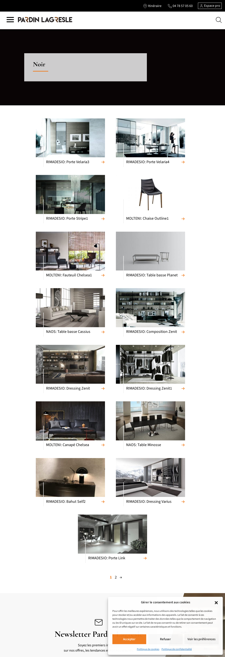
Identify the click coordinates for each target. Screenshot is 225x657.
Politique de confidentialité (176, 649)
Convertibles (19, 567)
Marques (104, 560)
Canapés (16, 553)
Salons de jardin (63, 619)
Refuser (165, 639)
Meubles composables (25, 581)
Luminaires (60, 605)
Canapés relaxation (23, 560)
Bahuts (15, 588)
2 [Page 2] (116, 407)
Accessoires (60, 612)
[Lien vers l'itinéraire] (152, 6)
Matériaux (104, 553)
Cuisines (58, 553)
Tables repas (19, 595)
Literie (57, 586)
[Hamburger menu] (10, 20)
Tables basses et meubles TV (29, 609)
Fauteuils (17, 574)
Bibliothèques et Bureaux (27, 616)
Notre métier (106, 592)
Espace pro (209, 5)
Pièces (102, 567)
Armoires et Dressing (66, 567)
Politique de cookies (148, 649)
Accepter (129, 639)
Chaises (16, 602)
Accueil (103, 585)
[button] (216, 602)
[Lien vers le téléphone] (179, 6)
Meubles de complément (69, 560)
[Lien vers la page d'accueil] (45, 20)
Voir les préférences (201, 639)
